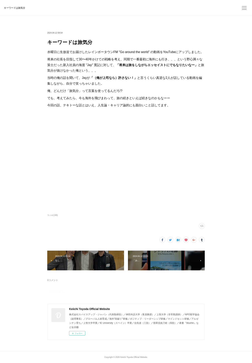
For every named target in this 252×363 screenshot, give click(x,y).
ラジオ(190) (52, 215)
